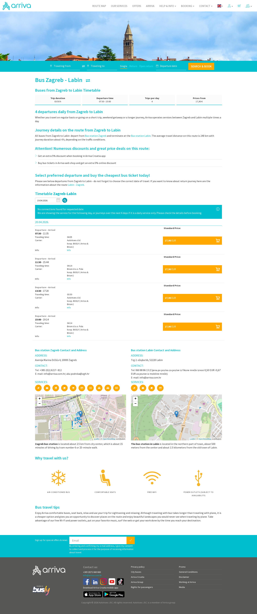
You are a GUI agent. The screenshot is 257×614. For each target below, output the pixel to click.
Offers (136, 6)
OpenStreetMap (109, 439)
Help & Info (167, 6)
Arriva (150, 6)
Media (182, 587)
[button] (230, 5)
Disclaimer (184, 576)
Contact (205, 6)
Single (123, 66)
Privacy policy (138, 566)
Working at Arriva (187, 582)
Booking (187, 6)
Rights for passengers (142, 587)
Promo (182, 566)
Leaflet (96, 439)
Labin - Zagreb (76, 184)
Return (133, 66)
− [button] (40, 403)
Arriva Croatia (137, 576)
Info (69, 250)
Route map (99, 6)
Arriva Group (137, 582)
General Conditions (188, 571)
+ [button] (40, 398)
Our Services (119, 6)
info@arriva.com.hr (92, 575)
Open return (146, 66)
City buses (136, 571)
